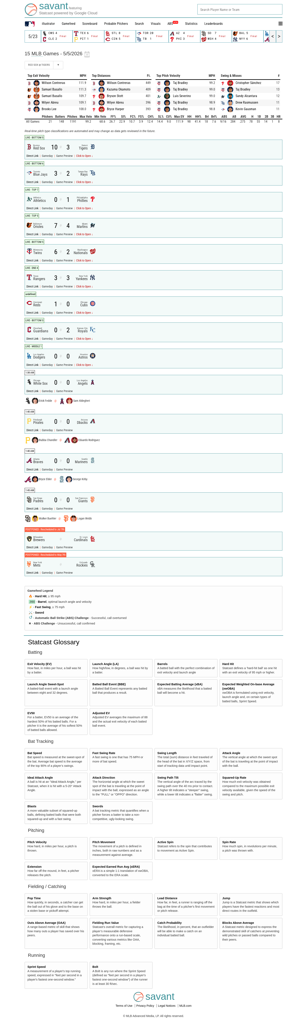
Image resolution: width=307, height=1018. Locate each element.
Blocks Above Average (238, 922)
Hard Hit (41, 596)
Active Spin (165, 842)
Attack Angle (231, 753)
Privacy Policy (145, 1005)
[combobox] (239, 9)
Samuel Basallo (52, 89)
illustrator (48, 24)
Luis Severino (182, 96)
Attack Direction (103, 777)
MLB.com (185, 1005)
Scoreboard (89, 24)
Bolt (95, 966)
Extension (34, 866)
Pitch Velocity (37, 842)
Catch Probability (169, 922)
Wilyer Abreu (50, 102)
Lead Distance (167, 898)
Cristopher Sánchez (248, 83)
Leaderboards (213, 24)
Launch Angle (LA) (105, 664)
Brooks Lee (49, 109)
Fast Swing (43, 607)
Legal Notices (167, 1005)
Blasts (31, 806)
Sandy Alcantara (246, 96)
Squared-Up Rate (234, 777)
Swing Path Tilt (168, 777)
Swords (97, 806)
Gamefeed (68, 24)
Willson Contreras (53, 83)
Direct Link (32, 156)
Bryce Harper (115, 109)
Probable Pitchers (116, 24)
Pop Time (34, 898)
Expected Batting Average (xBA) (180, 684)
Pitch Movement (103, 842)
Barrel (42, 601)
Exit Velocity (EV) (39, 664)
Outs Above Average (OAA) (46, 922)
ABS (172, 24)
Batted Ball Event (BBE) (109, 684)
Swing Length (167, 753)
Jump (226, 898)
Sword (39, 612)
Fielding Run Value (105, 922)
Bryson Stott (115, 96)
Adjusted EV (101, 713)
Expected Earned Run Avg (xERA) (116, 866)
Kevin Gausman (246, 109)
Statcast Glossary (53, 642)
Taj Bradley (180, 83)
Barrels (162, 664)
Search (139, 24)
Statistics (191, 24)
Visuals (155, 24)
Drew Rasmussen (247, 102)
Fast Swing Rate (103, 753)
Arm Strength (101, 898)
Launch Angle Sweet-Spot (45, 684)
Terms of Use (124, 1005)
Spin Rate (229, 842)
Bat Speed (34, 753)
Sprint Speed (36, 966)
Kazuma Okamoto (118, 89)
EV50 (31, 713)
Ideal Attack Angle (40, 777)
